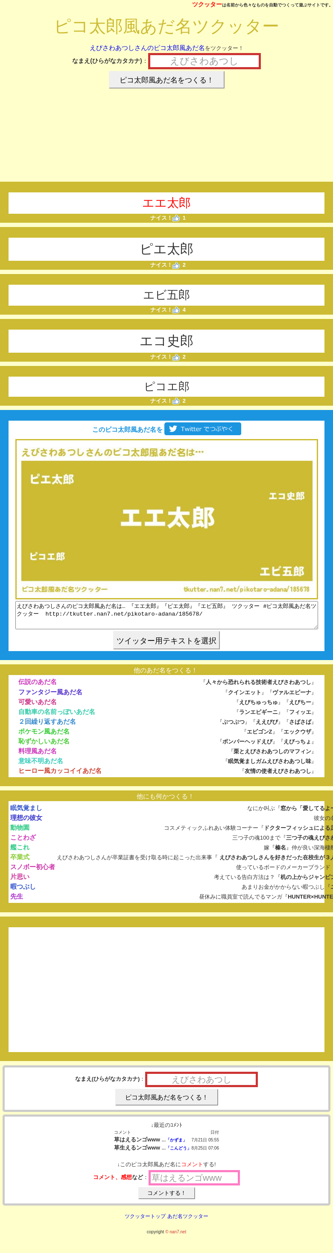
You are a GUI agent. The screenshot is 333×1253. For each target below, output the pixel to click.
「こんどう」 (178, 1153)
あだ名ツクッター (187, 1221)
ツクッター (207, 4)
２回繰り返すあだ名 (47, 726)
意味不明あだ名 (40, 765)
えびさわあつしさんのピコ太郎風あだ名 (147, 47)
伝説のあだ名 (37, 686)
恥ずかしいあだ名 (44, 746)
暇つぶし (23, 891)
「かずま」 (176, 1145)
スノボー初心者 (32, 872)
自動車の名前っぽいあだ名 (56, 716)
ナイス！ (165, 218)
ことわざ (23, 842)
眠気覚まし (26, 813)
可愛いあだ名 (37, 707)
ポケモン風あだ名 (44, 736)
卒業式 (19, 862)
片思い (19, 881)
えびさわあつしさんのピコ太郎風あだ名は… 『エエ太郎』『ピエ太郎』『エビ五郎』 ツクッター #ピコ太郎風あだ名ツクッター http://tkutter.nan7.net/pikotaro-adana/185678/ (166, 617)
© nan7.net (175, 1237)
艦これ (19, 852)
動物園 (19, 832)
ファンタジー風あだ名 (50, 697)
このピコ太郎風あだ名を (166, 429)
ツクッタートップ (145, 1221)
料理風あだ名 (37, 756)
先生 (16, 901)
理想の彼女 (26, 822)
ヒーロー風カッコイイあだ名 (60, 775)
